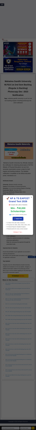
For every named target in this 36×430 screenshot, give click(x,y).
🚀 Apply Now (18, 218)
